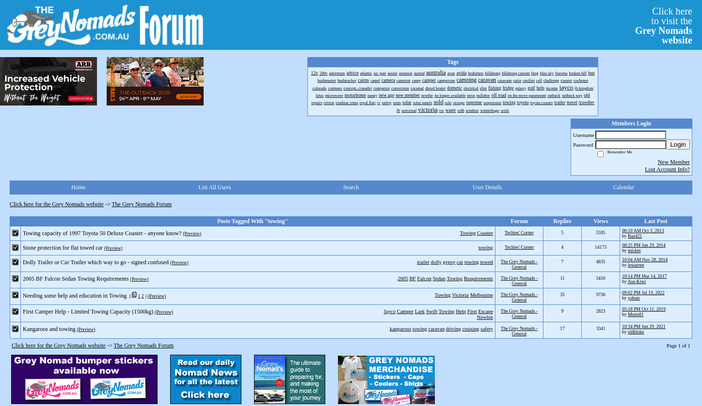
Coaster (485, 233)
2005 (403, 278)
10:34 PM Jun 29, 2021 (644, 326)
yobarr (634, 298)
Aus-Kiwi (636, 281)
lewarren (636, 265)
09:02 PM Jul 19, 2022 (643, 292)
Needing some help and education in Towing (75, 295)
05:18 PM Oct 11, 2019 (644, 309)
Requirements (478, 278)
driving (453, 328)
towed (486, 262)
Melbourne (481, 295)
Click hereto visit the (663, 25)
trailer (423, 262)
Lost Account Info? (667, 169)
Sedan (439, 278)
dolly (436, 262)
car (460, 262)
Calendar (623, 187)
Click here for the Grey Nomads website (57, 204)
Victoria (460, 295)
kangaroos (400, 328)
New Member (674, 162)
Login (678, 144)
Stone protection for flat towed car (63, 247)
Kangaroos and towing (49, 329)
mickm (634, 250)
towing (486, 247)
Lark (420, 311)
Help (461, 311)
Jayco (389, 311)
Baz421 (635, 236)
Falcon (424, 278)
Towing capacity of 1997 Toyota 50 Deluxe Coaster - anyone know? (102, 233)
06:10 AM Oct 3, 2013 (643, 230)
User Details (487, 187)
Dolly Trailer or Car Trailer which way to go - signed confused (96, 262)
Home (78, 187)
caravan (437, 328)
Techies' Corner (519, 232)
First (472, 311)
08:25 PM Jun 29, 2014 (644, 245)
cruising (471, 328)
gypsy (449, 262)
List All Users (214, 187)
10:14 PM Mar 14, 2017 (644, 276)
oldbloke (636, 331)
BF (413, 278)
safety (486, 328)
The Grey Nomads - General (519, 264)
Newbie (485, 317)
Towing (468, 233)
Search (351, 187)
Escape (485, 311)
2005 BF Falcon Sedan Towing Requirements (76, 278)
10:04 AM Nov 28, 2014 (645, 259)
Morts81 (636, 314)
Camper (405, 311)
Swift (431, 311)
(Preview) (192, 233)
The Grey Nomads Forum (142, 204)
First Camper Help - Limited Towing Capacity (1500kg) (88, 311)
